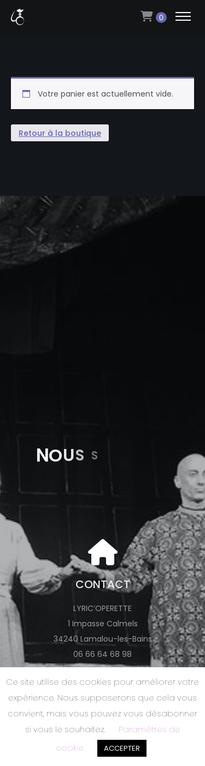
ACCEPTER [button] (122, 748)
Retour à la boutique (60, 133)
